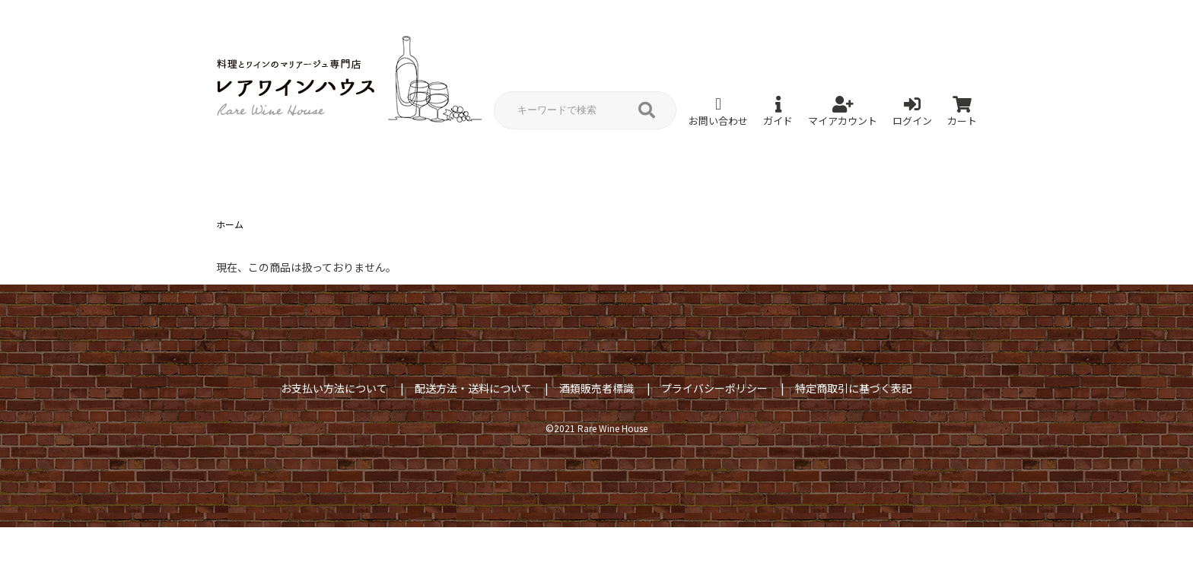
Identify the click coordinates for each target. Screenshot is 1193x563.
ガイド (778, 112)
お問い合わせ (718, 112)
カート (962, 112)
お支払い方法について (334, 388)
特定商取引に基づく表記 (853, 388)
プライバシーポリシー (714, 388)
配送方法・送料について (473, 388)
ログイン (912, 112)
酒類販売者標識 (596, 388)
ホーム (229, 224)
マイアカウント (842, 112)
